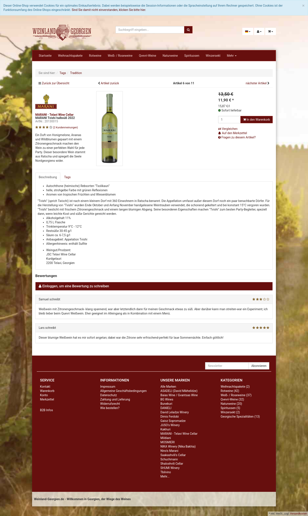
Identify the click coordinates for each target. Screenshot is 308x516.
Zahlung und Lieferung (115, 399)
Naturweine (170, 55)
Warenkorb (47, 391)
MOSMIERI (167, 442)
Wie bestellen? (110, 408)
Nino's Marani (169, 450)
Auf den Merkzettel (232, 133)
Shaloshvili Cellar (171, 463)
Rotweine (95, 55)
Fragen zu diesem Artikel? (237, 137)
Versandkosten (298, 513)
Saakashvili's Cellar (173, 455)
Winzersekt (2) (230, 412)
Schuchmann (169, 459)
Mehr (232, 55)
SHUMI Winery (169, 468)
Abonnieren (259, 366)
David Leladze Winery (174, 412)
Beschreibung (48, 177)
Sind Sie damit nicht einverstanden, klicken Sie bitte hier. (109, 10)
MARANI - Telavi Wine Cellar (178, 433)
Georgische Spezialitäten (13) (240, 416)
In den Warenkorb (256, 119)
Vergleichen (227, 128)
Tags (67, 177)
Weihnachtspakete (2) (235, 386)
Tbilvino (165, 472)
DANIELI (165, 408)
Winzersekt (213, 55)
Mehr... (164, 476)
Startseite (45, 55)
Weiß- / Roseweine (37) (236, 395)
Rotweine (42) (230, 391)
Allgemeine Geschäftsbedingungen (123, 391)
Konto (44, 395)
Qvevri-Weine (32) (232, 399)
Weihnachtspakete (70, 55)
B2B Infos (46, 410)
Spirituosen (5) (230, 408)
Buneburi (166, 403)
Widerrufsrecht (110, 403)
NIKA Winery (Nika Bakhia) (178, 446)
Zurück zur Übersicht (55, 83)
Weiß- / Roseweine (120, 55)
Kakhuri (165, 429)
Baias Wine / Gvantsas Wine (179, 395)
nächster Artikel (256, 83)
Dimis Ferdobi (169, 416)
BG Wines (166, 399)
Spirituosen (191, 55)
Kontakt (45, 386)
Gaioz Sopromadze (173, 421)
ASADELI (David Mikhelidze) (178, 391)
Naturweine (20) (231, 403)
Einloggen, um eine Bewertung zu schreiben (75, 286)
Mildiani (165, 438)
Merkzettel (47, 399)
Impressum (107, 386)
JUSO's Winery (170, 425)
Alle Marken (168, 386)
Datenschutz (108, 395)
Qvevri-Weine (147, 55)
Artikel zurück (110, 83)
